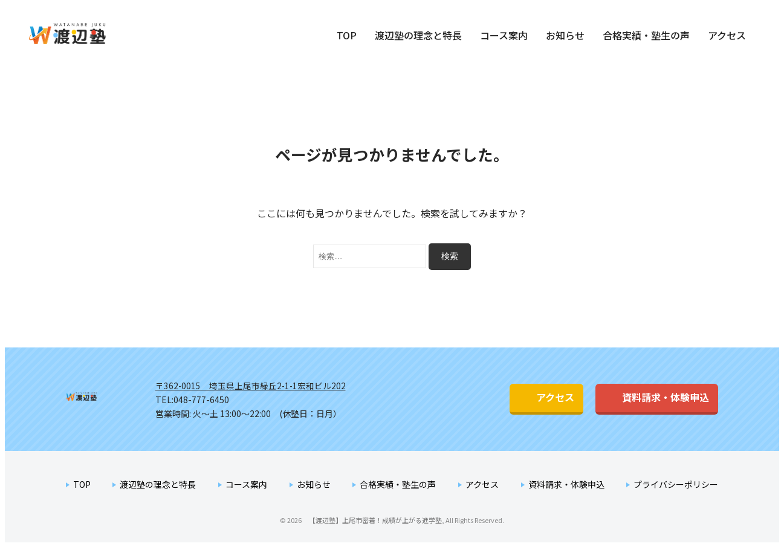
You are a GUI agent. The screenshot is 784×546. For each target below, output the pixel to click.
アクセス (727, 35)
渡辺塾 (104, 398)
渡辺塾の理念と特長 (418, 35)
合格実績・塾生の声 (646, 35)
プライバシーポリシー (675, 483)
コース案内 (504, 35)
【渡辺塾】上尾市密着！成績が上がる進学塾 (82, 34)
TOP (347, 35)
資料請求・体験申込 (643, 397)
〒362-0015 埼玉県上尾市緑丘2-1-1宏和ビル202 (251, 385)
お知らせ (565, 35)
